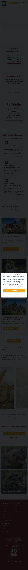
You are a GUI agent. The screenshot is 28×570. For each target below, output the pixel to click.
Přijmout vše (14, 290)
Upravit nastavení (14, 294)
